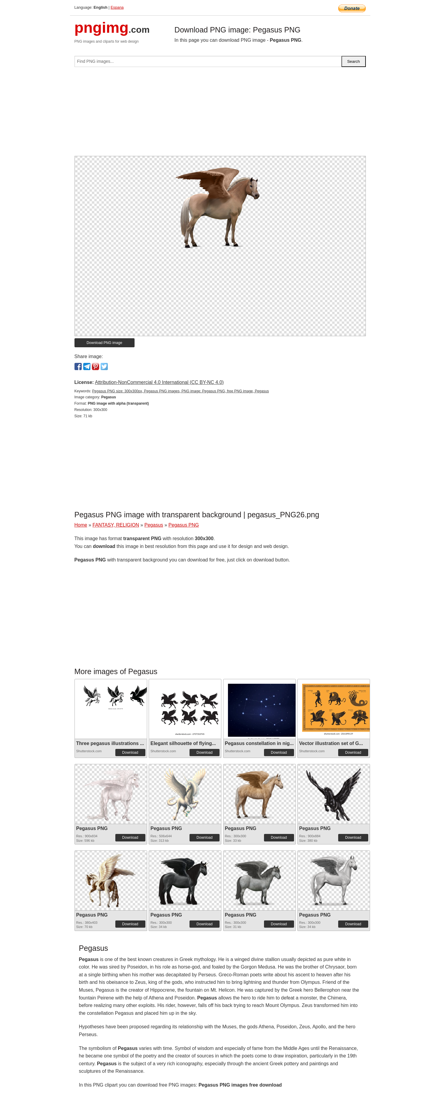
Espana (117, 7)
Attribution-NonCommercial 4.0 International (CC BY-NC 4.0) (159, 382)
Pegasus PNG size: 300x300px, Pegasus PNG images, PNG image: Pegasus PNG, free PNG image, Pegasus (180, 391)
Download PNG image (104, 343)
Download (130, 752)
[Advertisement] (220, 114)
